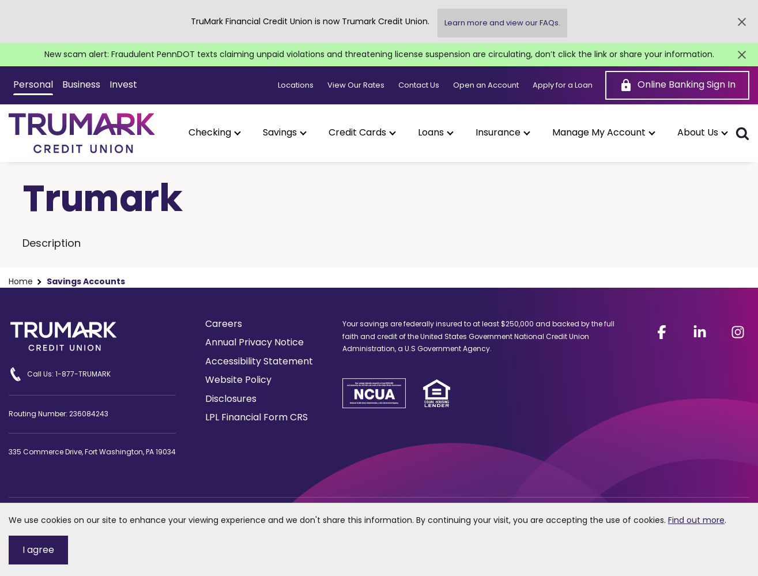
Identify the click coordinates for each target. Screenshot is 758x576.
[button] (214, 133)
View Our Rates (355, 85)
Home (21, 281)
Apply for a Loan (563, 85)
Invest (123, 84)
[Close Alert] (742, 22)
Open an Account (486, 85)
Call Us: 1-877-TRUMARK (60, 374)
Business (81, 84)
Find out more (696, 520)
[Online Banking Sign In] (677, 85)
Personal (33, 84)
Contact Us (418, 85)
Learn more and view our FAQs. (502, 22)
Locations (296, 85)
